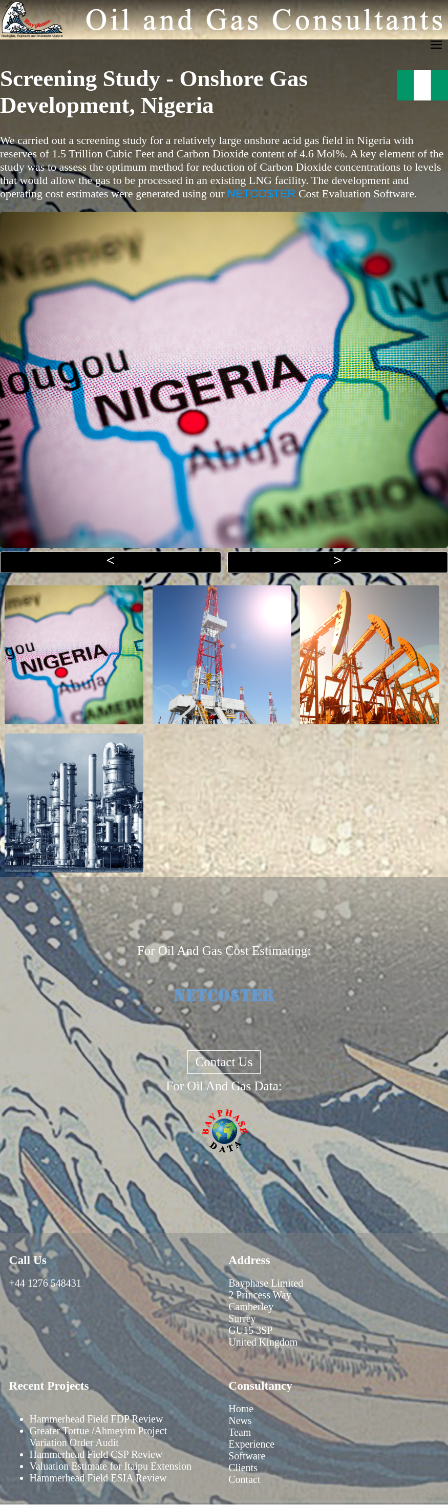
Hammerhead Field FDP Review (96, 1419)
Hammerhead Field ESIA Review (98, 1477)
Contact (244, 1479)
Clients (243, 1467)
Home (240, 1408)
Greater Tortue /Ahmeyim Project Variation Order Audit (98, 1436)
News (240, 1420)
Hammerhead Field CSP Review (96, 1454)
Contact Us (224, 1062)
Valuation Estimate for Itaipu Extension (111, 1466)
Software (246, 1455)
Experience (251, 1444)
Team (239, 1432)
